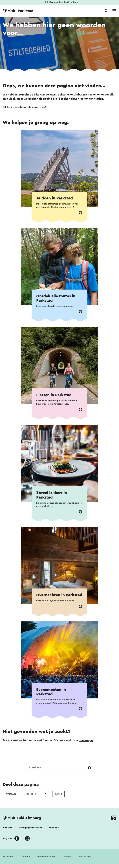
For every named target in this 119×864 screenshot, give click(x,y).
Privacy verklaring (46, 857)
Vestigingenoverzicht (30, 828)
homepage (86, 740)
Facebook (31, 794)
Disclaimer (8, 857)
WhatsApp (11, 794)
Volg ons (7, 838)
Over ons (54, 828)
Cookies (67, 857)
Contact (7, 828)
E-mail (58, 794)
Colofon (26, 857)
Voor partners (85, 857)
